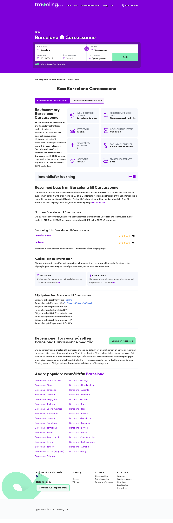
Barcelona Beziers (78, 413)
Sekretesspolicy (102, 479)
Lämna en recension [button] (122, 340)
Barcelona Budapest (79, 423)
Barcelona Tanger (44, 446)
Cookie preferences (104, 482)
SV (113, 5)
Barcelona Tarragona (46, 427)
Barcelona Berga (78, 451)
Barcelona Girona (44, 442)
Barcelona (82, 117)
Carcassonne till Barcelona (87, 100)
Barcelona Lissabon (45, 418)
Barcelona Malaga (78, 380)
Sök (125, 57)
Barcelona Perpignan (46, 399)
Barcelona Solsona (45, 456)
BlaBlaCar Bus (43, 235)
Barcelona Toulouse (45, 404)
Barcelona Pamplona (46, 423)
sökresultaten (98, 202)
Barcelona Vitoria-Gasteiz (48, 408)
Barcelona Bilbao (44, 385)
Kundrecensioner (124, 479)
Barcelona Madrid (78, 399)
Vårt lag (75, 482)
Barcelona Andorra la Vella (48, 380)
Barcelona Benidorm (80, 418)
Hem (69, 5)
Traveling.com (62, 509)
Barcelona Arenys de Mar (48, 437)
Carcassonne (117, 117)
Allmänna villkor (102, 476)
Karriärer (121, 476)
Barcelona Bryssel (78, 427)
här (58, 282)
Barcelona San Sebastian (82, 437)
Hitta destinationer (90, 5)
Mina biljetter (129, 5)
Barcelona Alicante (79, 389)
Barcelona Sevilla (44, 432)
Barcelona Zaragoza (45, 389)
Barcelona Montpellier (46, 413)
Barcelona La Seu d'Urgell (82, 442)
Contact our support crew (53, 487)
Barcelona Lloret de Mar (81, 385)
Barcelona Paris (77, 404)
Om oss (75, 479)
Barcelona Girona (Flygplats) (49, 451)
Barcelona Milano (78, 432)
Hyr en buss (122, 488)
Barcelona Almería (79, 446)
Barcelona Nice (77, 408)
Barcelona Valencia (45, 394)
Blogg (105, 5)
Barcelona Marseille (79, 394)
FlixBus (40, 242)
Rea (76, 5)
